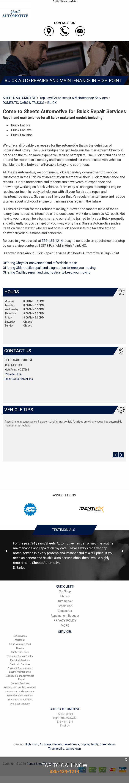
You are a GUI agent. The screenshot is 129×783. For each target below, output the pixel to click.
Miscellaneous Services (20, 695)
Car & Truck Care (20, 652)
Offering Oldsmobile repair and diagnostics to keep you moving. (49, 268)
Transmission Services (20, 699)
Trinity (94, 744)
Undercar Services (20, 703)
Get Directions (24, 378)
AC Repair (20, 639)
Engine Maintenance (20, 671)
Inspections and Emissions (19, 691)
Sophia (85, 744)
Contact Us (65, 611)
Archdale (45, 744)
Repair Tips (64, 606)
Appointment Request (65, 615)
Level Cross (71, 744)
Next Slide (121, 454)
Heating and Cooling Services (20, 687)
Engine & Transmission (20, 668)
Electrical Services (20, 660)
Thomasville (56, 748)
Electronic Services (20, 664)
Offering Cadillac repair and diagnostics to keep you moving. (47, 272)
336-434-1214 (52, 241)
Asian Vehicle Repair (20, 644)
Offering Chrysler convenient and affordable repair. (40, 263)
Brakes (20, 648)
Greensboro (107, 744)
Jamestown (73, 748)
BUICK (52, 103)
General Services (20, 683)
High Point (31, 744)
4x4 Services (20, 636)
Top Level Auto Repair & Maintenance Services (73, 98)
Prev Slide (115, 454)
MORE (65, 625)
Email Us (10, 378)
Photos (65, 596)
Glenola (57, 744)
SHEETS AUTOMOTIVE (19, 98)
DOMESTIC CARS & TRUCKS (23, 103)
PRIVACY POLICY (65, 620)
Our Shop (65, 591)
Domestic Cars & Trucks (20, 656)
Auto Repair (65, 601)
